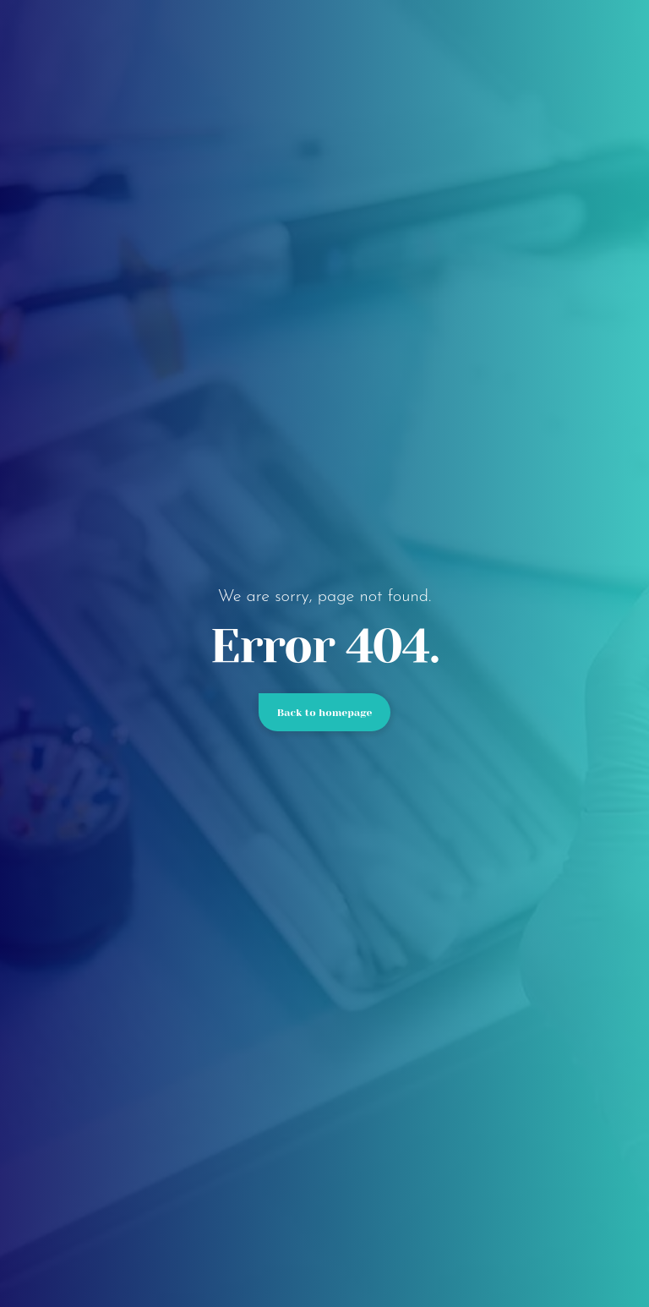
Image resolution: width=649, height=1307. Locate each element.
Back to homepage (325, 713)
